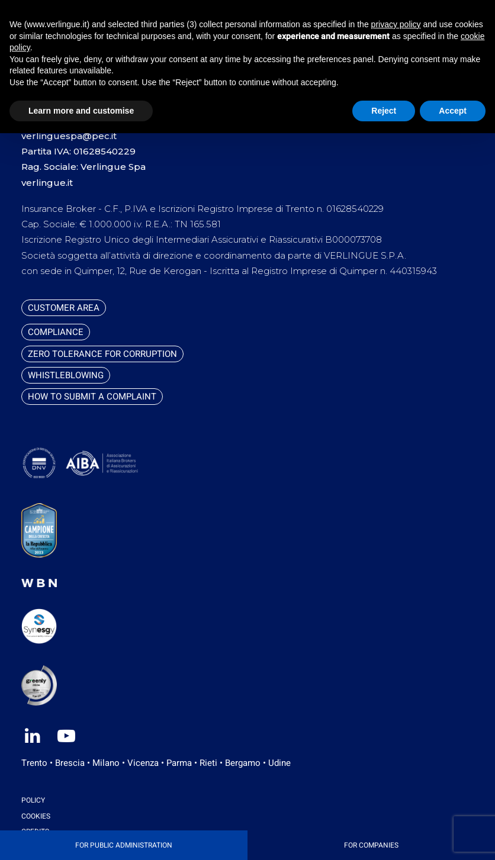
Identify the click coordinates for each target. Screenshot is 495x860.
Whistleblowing (66, 375)
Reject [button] (383, 110)
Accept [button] (453, 110)
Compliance (55, 332)
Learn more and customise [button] (81, 110)
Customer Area (63, 307)
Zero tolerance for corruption (102, 353)
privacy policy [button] (396, 24)
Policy (33, 800)
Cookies (35, 816)
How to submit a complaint (92, 396)
